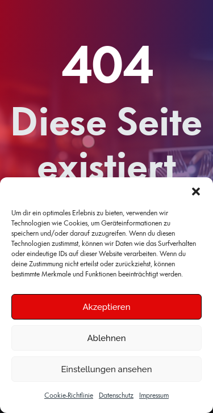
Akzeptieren (106, 307)
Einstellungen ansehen (106, 369)
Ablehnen (106, 338)
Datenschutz (116, 395)
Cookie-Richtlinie (68, 395)
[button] (196, 191)
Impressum (154, 395)
